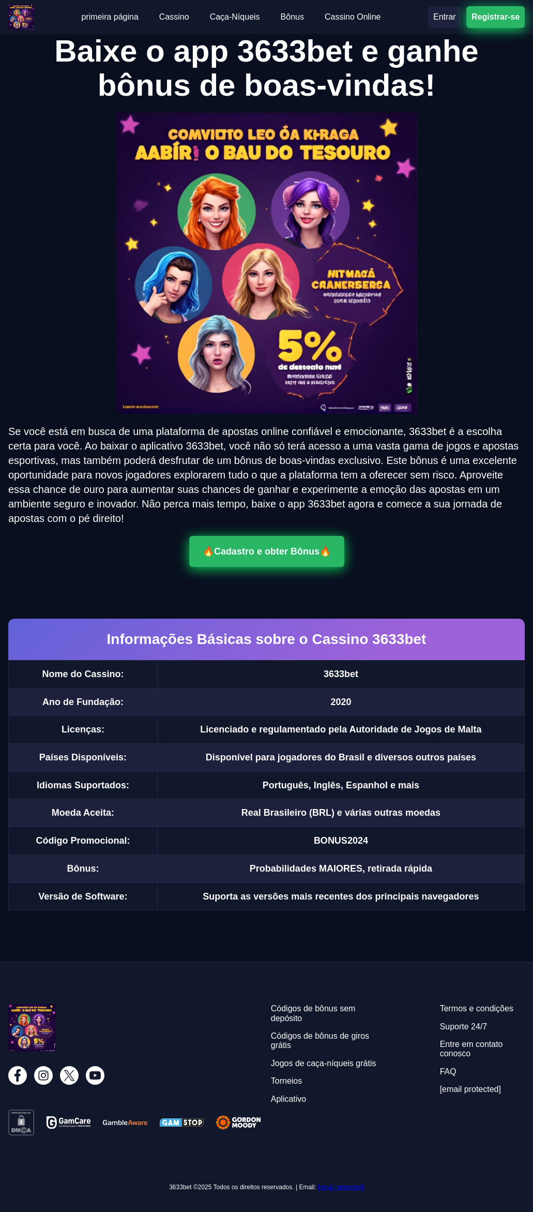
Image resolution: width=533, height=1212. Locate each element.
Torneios (286, 1080)
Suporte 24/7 (464, 1026)
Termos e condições (476, 1008)
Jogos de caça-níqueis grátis (323, 1063)
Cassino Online (353, 16)
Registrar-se (495, 16)
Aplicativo (288, 1099)
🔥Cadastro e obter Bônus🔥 (267, 551)
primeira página (110, 16)
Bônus (292, 16)
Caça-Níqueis (235, 16)
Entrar (444, 16)
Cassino (174, 16)
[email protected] (341, 1187)
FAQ (448, 1071)
